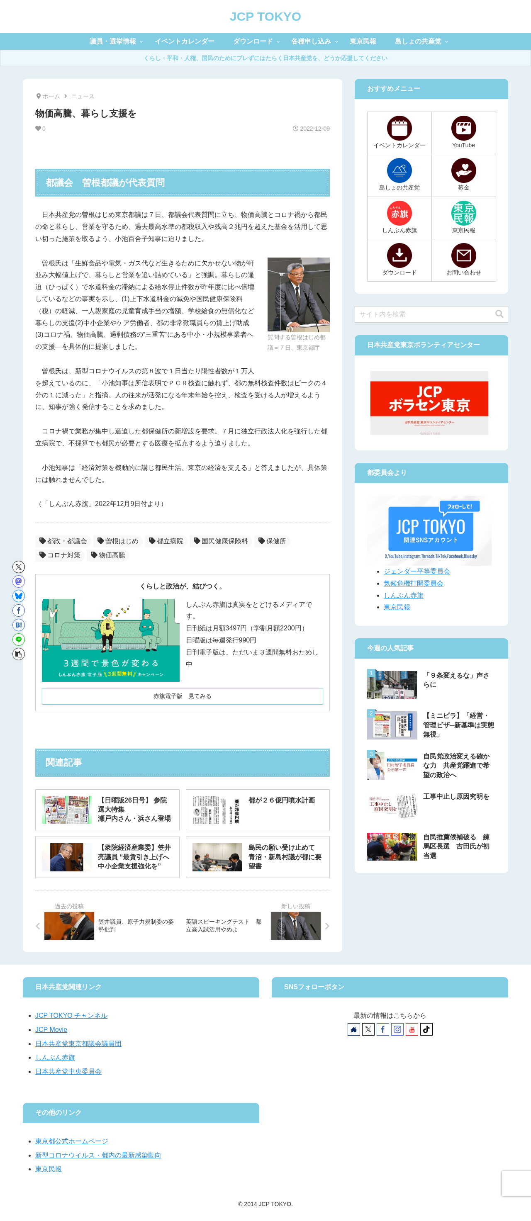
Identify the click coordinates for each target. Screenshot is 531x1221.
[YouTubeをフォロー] (412, 1029)
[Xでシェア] (18, 567)
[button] (18, 654)
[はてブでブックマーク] (18, 625)
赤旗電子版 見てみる (182, 696)
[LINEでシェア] (18, 639)
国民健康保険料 (221, 541)
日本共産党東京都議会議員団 (78, 1043)
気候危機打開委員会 (413, 583)
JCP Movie (51, 1029)
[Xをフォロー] (368, 1029)
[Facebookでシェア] (18, 610)
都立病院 (166, 541)
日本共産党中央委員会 (68, 1071)
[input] (431, 314)
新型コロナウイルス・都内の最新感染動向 (98, 1155)
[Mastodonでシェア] (18, 581)
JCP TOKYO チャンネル (71, 1015)
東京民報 (397, 606)
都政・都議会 (63, 541)
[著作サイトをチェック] (354, 1029)
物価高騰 (108, 555)
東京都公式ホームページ (71, 1141)
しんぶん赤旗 (404, 595)
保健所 (272, 541)
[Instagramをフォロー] (397, 1029)
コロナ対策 (59, 555)
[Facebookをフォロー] (383, 1029)
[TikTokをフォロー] (426, 1029)
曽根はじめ (118, 541)
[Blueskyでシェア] (18, 596)
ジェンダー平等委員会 (417, 571)
